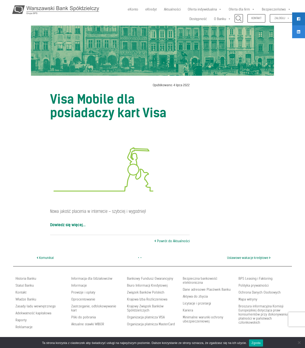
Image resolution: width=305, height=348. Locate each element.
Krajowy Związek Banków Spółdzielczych (145, 308)
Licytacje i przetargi (197, 303)
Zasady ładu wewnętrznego (35, 306)
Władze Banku (25, 299)
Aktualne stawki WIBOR (87, 324)
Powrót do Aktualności (172, 241)
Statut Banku (24, 285)
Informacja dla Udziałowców (91, 278)
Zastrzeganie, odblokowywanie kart (93, 308)
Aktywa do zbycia (195, 296)
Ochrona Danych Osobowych (260, 292)
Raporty (21, 320)
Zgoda (255, 343)
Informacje (79, 285)
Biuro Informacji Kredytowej (147, 285)
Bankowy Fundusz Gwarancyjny (150, 278)
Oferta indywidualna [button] (205, 9)
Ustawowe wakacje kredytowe (249, 258)
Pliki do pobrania (83, 317)
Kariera (188, 310)
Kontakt (256, 18)
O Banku (222, 19)
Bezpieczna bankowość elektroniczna (200, 280)
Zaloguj (282, 18)
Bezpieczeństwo (276, 9)
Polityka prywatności (254, 285)
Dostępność (198, 19)
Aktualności (172, 9)
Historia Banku (25, 278)
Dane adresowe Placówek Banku (207, 289)
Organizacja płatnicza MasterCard (151, 324)
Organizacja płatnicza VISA (146, 317)
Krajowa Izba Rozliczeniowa (147, 299)
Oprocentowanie (83, 299)
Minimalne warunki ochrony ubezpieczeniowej (203, 319)
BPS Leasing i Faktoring (255, 278)
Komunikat (45, 258)
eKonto (133, 9)
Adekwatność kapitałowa (33, 313)
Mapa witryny (248, 299)
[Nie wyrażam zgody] (299, 342)
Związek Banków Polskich (145, 292)
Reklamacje (24, 327)
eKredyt (151, 9)
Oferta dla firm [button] (242, 9)
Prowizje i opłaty (83, 292)
